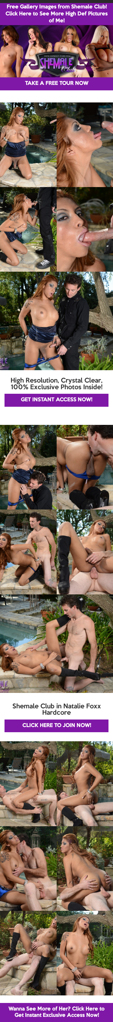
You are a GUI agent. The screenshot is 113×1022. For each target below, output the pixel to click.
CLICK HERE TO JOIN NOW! (56, 725)
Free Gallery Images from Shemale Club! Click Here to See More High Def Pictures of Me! (56, 14)
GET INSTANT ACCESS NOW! (56, 400)
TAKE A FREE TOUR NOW (56, 83)
